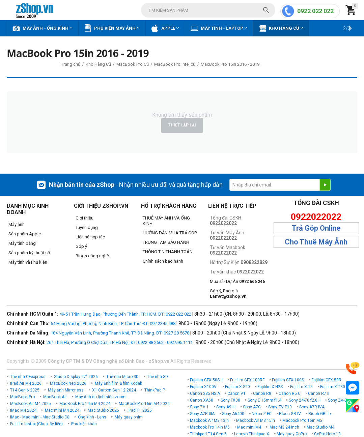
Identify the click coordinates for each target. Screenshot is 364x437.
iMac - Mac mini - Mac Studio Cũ (39, 417)
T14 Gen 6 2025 (24, 390)
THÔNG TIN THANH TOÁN (168, 251)
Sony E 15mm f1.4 (264, 400)
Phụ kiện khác (84, 423)
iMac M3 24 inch (284, 427)
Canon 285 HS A (205, 393)
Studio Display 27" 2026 (76, 376)
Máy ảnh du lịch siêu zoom (100, 397)
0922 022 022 (315, 10)
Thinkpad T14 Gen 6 (208, 434)
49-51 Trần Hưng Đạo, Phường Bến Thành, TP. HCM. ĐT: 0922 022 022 (125, 314)
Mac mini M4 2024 (62, 410)
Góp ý (81, 246)
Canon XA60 (201, 400)
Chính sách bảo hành (163, 261)
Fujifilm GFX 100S (288, 380)
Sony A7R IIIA (202, 413)
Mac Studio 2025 (103, 410)
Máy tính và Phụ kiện (27, 262)
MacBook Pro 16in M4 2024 (144, 403)
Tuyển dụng (87, 227)
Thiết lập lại (182, 125)
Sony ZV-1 (199, 407)
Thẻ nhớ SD (157, 376)
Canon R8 (262, 393)
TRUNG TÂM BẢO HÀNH (166, 242)
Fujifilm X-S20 (237, 386)
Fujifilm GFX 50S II (206, 380)
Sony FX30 (230, 400)
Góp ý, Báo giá (228, 293)
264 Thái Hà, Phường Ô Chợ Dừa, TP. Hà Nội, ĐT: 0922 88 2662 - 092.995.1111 (120, 342)
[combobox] (208, 10)
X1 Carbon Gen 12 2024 (114, 390)
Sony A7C (252, 407)
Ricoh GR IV (290, 413)
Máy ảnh (16, 224)
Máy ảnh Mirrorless (66, 390)
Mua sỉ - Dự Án (237, 281)
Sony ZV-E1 (338, 400)
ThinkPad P (154, 390)
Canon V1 (236, 393)
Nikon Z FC (262, 413)
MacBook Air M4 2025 (30, 403)
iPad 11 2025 (140, 410)
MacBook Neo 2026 (68, 383)
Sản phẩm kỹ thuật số (29, 252)
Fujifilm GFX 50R (326, 380)
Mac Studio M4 (320, 427)
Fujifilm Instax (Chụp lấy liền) (36, 423)
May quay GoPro (292, 434)
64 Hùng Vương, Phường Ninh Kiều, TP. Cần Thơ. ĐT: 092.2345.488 (113, 323)
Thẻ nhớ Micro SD (122, 376)
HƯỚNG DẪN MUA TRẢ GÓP (170, 232)
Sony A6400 (233, 413)
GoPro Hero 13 (327, 434)
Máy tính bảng (22, 243)
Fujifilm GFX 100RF (247, 380)
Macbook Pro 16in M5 (302, 420)
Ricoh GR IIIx (320, 413)
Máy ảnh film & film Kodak (118, 383)
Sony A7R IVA (312, 407)
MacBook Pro (22, 397)
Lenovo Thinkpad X (251, 434)
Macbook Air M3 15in (255, 420)
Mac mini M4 (249, 427)
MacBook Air (55, 397)
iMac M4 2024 (23, 410)
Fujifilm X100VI (204, 386)
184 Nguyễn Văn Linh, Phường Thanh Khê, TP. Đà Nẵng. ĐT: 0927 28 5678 (120, 333)
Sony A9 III (225, 407)
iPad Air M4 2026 (25, 383)
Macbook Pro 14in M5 (210, 427)
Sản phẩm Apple (24, 233)
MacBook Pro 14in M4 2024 (84, 403)
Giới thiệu (84, 218)
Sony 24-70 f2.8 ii (304, 400)
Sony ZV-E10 (280, 407)
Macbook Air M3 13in (209, 420)
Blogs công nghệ (92, 255)
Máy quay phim (129, 417)
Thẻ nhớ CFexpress (28, 376)
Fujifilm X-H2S (270, 386)
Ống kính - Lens (92, 417)
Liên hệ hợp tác (90, 236)
